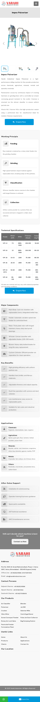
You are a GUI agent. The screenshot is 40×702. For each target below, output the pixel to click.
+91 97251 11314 (27, 573)
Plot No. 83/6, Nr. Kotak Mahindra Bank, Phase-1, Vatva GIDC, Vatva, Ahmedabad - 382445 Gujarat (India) (19, 568)
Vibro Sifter (5, 614)
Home (3, 637)
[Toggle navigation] (36, 3)
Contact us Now (20, 542)
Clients (3, 644)
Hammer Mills (25, 611)
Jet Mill (23, 607)
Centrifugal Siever (26, 614)
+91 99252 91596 (15, 573)
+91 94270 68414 (21, 593)
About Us (23, 637)
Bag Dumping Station (27, 621)
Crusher (4, 611)
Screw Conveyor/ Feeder (10, 617)
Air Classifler (5, 603)
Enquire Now (24, 699)
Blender (23, 603)
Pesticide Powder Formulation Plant (7, 626)
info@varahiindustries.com (16, 576)
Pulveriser (4, 607)
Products (4, 641)
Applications (24, 641)
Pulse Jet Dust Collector (29, 617)
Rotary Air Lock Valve (8, 621)
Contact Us (24, 644)
